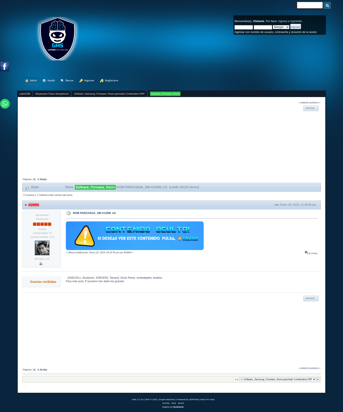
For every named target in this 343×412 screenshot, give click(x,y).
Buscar (67, 80)
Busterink (88, 277)
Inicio (30, 80)
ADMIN (33, 205)
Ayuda (49, 80)
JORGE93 (102, 277)
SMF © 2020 (151, 399)
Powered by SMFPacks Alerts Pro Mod (195, 399)
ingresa (282, 21)
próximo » (315, 102)
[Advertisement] (161, 134)
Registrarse (109, 80)
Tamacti (114, 277)
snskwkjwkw (144, 277)
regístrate (296, 21)
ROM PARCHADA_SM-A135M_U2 (94, 213)
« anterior (304, 102)
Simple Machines (166, 399)
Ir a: (237, 379)
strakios (157, 277)
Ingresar (87, 80)
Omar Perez (127, 277)
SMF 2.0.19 (137, 399)
